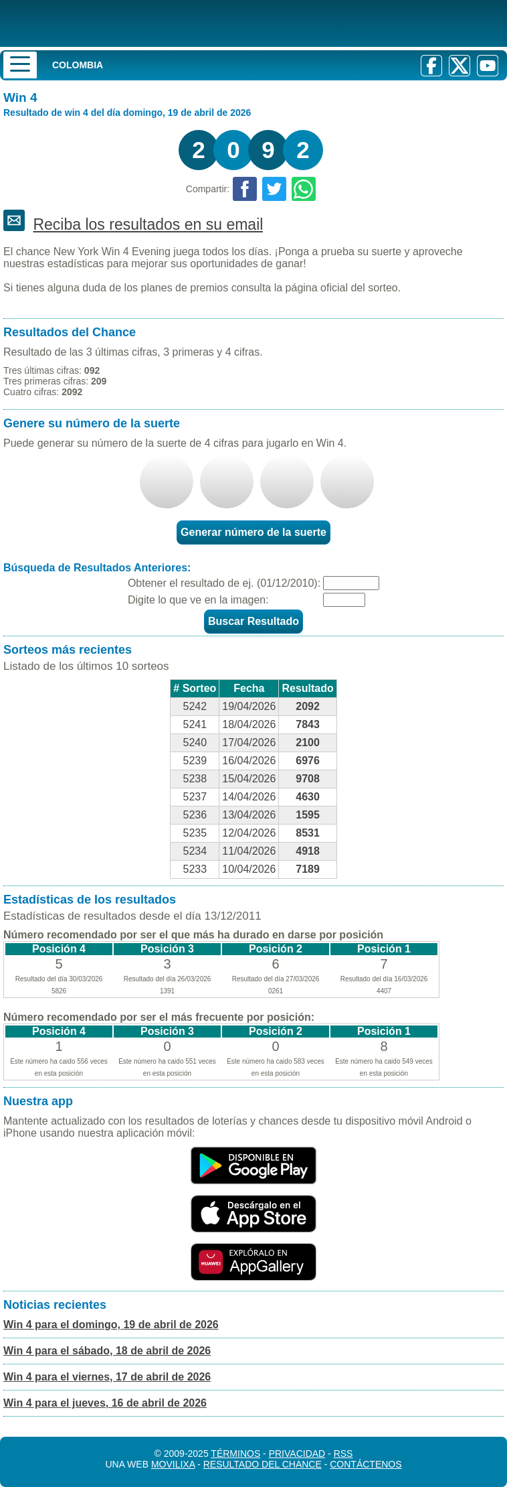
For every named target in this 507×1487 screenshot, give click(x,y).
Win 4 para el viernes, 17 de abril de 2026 (107, 1377)
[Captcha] (344, 600)
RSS (343, 1453)
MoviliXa (173, 1464)
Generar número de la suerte (253, 532)
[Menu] (20, 65)
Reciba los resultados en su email (148, 224)
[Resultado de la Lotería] (172, 23)
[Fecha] (351, 583)
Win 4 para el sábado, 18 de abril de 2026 (107, 1350)
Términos (235, 1453)
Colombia (77, 65)
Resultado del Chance (262, 1464)
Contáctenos (365, 1464)
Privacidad (297, 1453)
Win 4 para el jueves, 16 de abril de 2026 (105, 1403)
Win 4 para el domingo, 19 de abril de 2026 (111, 1324)
